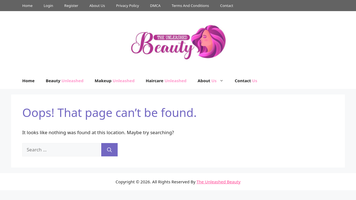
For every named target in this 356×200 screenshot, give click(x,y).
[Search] (109, 149)
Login (48, 5)
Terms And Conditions (190, 5)
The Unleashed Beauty (219, 181)
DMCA (155, 5)
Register (71, 5)
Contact (226, 5)
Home (27, 5)
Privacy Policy (127, 5)
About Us (97, 5)
